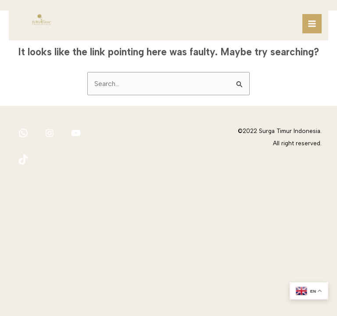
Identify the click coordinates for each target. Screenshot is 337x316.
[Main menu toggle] (312, 23)
